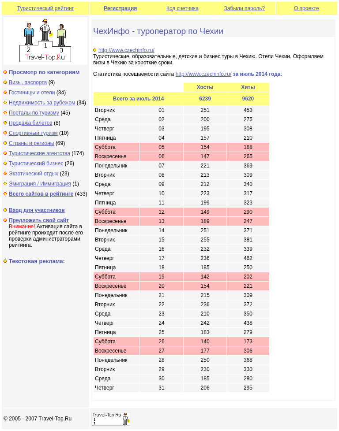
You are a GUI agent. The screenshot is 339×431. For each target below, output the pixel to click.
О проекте (306, 8)
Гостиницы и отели (32, 92)
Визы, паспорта (28, 82)
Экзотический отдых (33, 174)
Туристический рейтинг (45, 8)
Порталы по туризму (34, 113)
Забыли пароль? (244, 8)
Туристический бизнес (36, 163)
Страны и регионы (31, 143)
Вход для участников (37, 210)
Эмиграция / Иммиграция (40, 184)
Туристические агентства (39, 153)
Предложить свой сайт (39, 220)
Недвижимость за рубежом (42, 103)
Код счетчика (182, 8)
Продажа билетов (31, 123)
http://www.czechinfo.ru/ (126, 50)
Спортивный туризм (33, 133)
